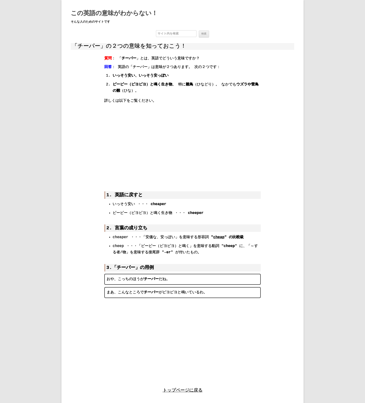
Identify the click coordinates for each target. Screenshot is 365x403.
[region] (182, 144)
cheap (218, 237)
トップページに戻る (183, 389)
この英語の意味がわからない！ (114, 13)
